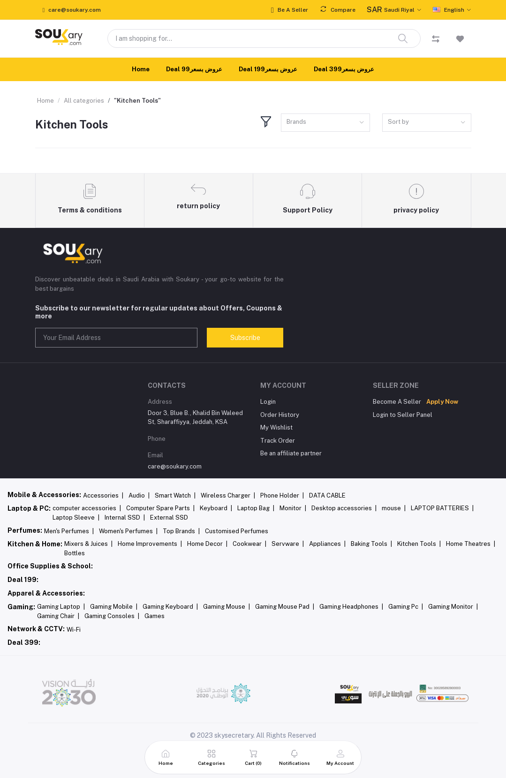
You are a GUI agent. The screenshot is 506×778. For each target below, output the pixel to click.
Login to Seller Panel (402, 414)
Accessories (103, 495)
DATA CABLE (327, 495)
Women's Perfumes (128, 531)
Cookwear (249, 543)
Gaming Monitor (453, 606)
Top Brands (181, 531)
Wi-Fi (74, 629)
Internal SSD (125, 517)
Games (154, 615)
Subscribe (245, 337)
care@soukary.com (175, 466)
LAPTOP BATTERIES (442, 508)
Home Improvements (150, 543)
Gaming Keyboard (170, 606)
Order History (279, 414)
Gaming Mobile (113, 606)
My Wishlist (276, 427)
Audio (139, 495)
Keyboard (216, 508)
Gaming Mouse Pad (284, 606)
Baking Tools (371, 543)
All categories (84, 100)
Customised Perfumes (236, 531)
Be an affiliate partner (291, 453)
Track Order (277, 440)
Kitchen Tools (419, 543)
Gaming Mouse (226, 606)
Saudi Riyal (391, 9)
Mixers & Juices (88, 543)
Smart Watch (175, 495)
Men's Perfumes (69, 531)
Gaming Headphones (351, 606)
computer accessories (87, 508)
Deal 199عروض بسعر (268, 69)
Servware (288, 543)
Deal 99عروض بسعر (194, 69)
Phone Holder (282, 495)
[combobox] (325, 122)
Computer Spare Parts (160, 508)
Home (141, 69)
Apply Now (442, 401)
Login (268, 401)
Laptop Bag (255, 508)
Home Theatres (470, 543)
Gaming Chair (58, 615)
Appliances (327, 543)
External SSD (169, 517)
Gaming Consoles (111, 615)
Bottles (74, 553)
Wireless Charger (228, 495)
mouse (394, 508)
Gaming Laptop (61, 606)
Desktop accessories (344, 508)
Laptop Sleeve (76, 517)
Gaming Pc (405, 606)
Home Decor (207, 543)
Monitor (292, 508)
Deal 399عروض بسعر (344, 69)
